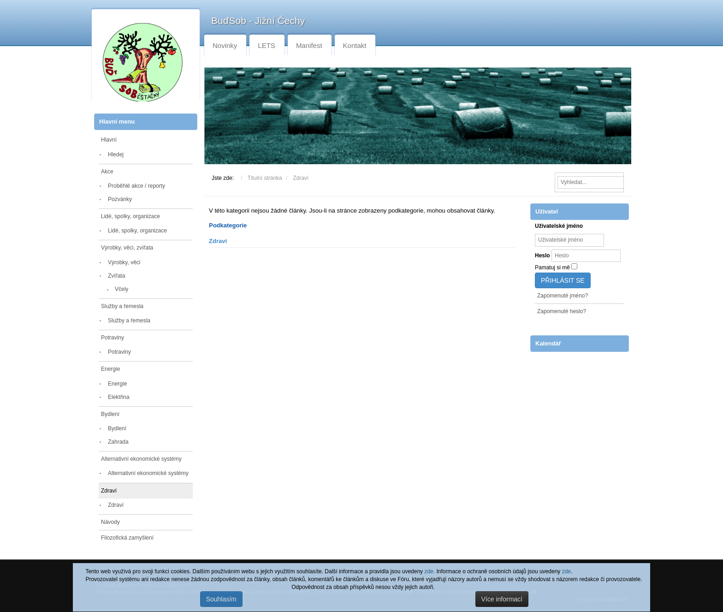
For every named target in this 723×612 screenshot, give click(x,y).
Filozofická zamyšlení (127, 538)
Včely (121, 289)
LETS (266, 45)
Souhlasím (221, 599)
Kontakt (355, 45)
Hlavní (109, 140)
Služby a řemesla (122, 306)
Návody (110, 522)
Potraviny (112, 337)
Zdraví (109, 490)
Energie (110, 369)
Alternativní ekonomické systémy (141, 459)
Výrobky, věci (124, 262)
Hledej (116, 154)
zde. (429, 571)
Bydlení (110, 414)
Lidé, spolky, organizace (130, 216)
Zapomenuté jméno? (562, 295)
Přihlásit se (563, 280)
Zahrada (118, 442)
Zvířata (116, 276)
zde (566, 571)
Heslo (542, 255)
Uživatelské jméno (559, 226)
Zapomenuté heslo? (561, 311)
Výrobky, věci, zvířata (127, 247)
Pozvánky (120, 199)
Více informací (501, 599)
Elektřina (119, 397)
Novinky (225, 45)
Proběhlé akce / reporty (136, 186)
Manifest (309, 45)
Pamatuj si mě (552, 267)
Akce (107, 171)
